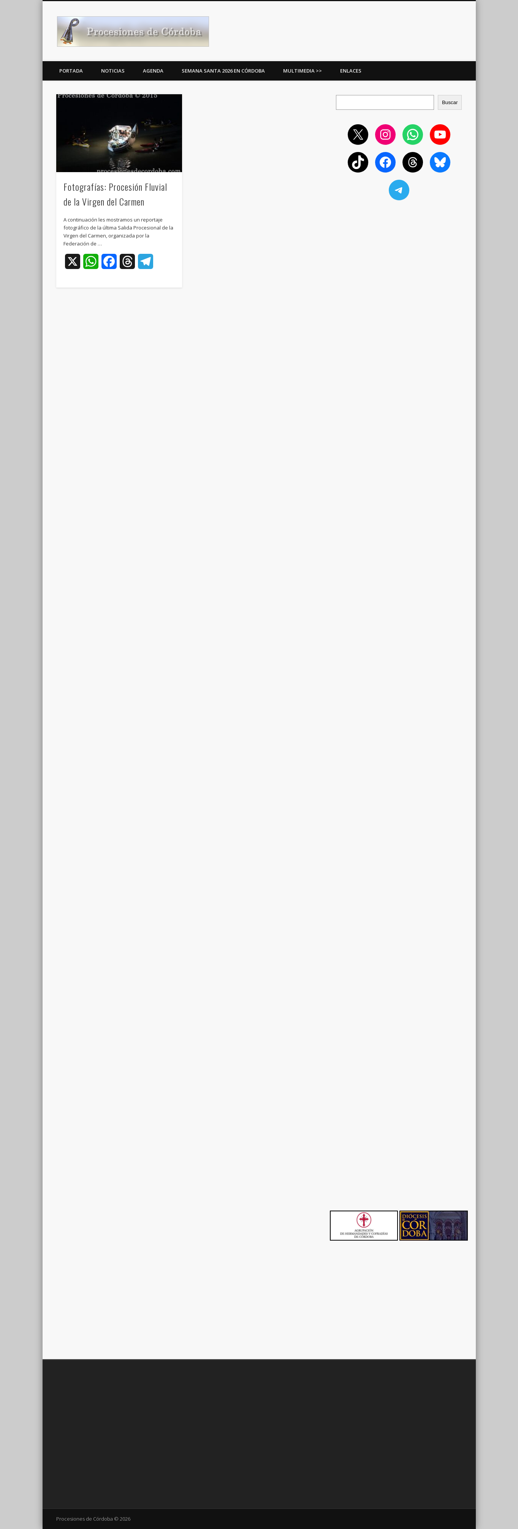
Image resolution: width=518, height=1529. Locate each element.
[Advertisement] (399, 261)
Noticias (113, 70)
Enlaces (350, 70)
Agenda (153, 70)
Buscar (450, 102)
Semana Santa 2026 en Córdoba (223, 70)
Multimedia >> (302, 70)
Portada (71, 70)
